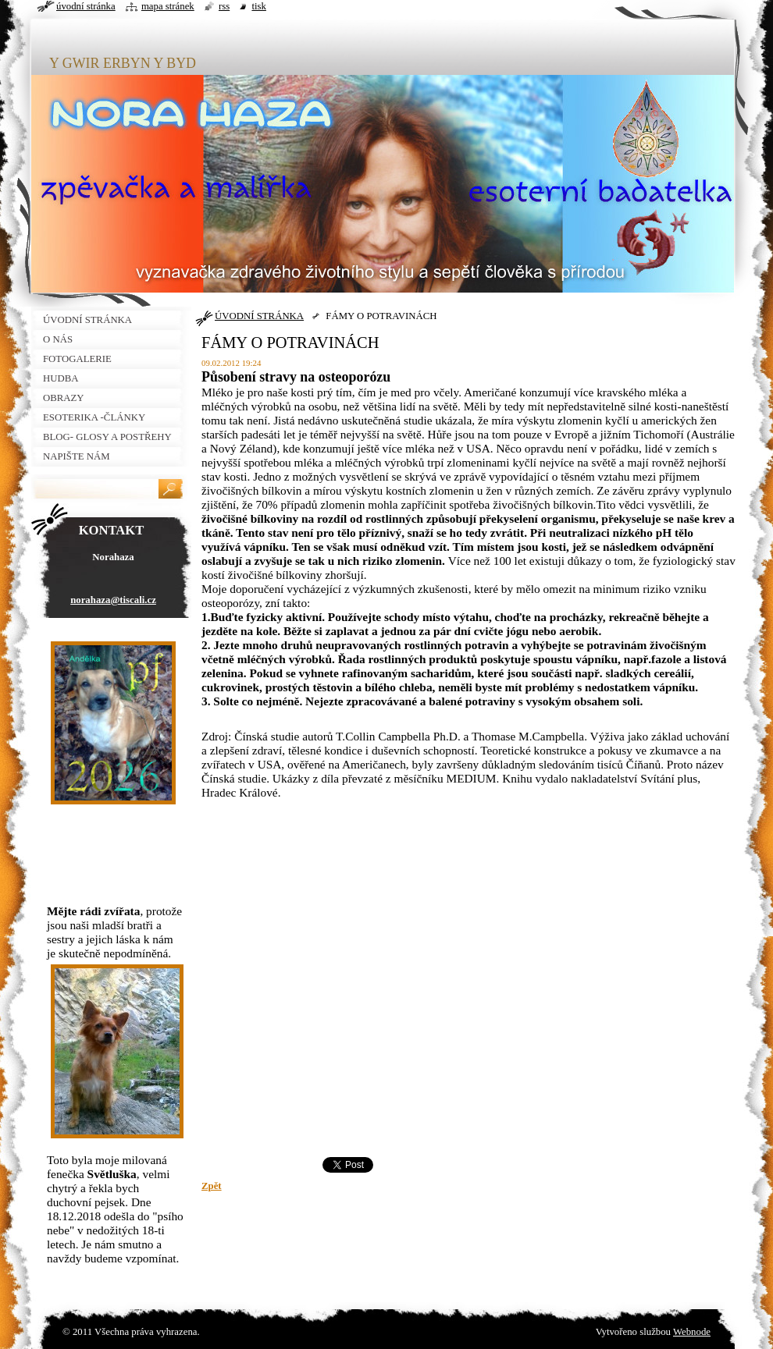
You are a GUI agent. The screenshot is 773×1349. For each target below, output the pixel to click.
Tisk (258, 6)
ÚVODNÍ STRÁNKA (259, 316)
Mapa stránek (167, 6)
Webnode (692, 1331)
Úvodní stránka (86, 6)
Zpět (211, 1185)
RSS (224, 6)
